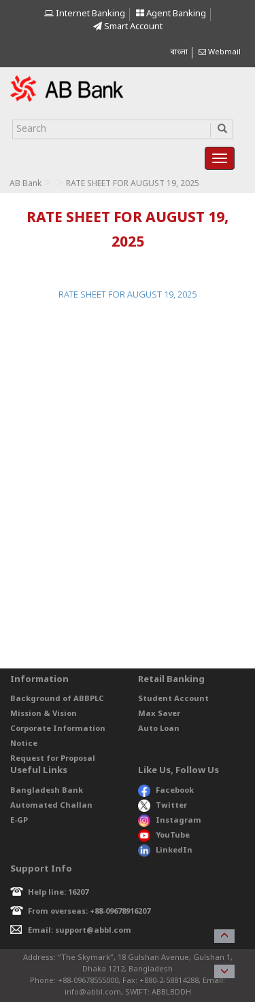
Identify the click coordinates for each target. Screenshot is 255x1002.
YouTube (164, 835)
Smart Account (128, 27)
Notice (23, 744)
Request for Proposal (52, 759)
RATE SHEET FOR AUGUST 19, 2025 (127, 295)
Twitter (163, 805)
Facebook (166, 790)
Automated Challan (51, 805)
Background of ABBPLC (57, 699)
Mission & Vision (43, 714)
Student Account (173, 699)
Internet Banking (84, 14)
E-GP (19, 820)
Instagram (169, 820)
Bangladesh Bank (46, 790)
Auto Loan (159, 729)
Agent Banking (171, 14)
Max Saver (159, 714)
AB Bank (25, 184)
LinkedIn (165, 850)
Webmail (220, 52)
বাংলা (179, 52)
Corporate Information (57, 729)
